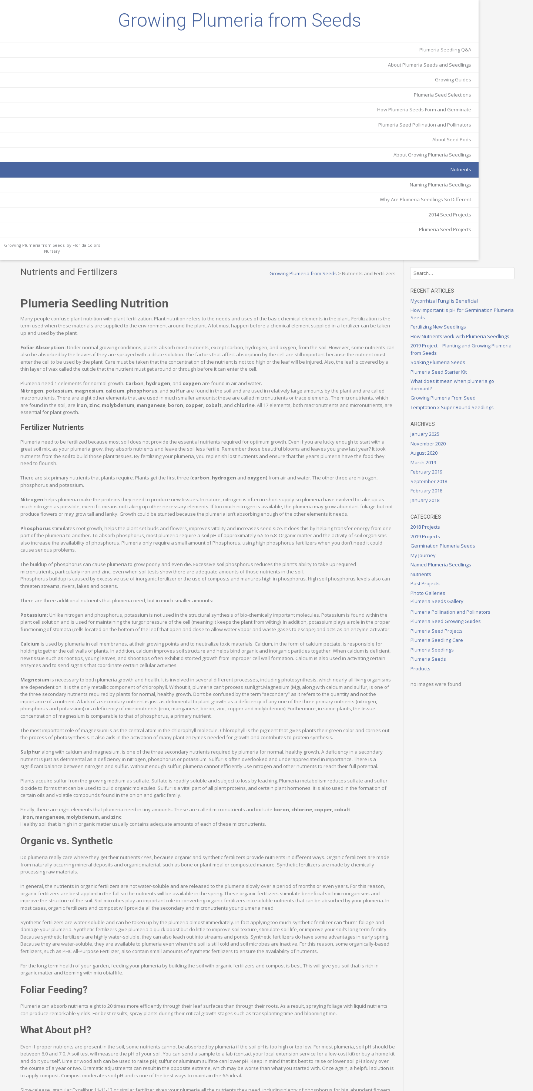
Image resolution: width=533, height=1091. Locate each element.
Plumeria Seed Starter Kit (461, 119)
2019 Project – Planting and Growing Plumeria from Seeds (473, 97)
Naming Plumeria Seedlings (65, 254)
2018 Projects (448, 274)
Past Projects (447, 330)
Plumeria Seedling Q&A (70, 105)
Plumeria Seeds (451, 406)
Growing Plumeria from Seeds (52, 48)
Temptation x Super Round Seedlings (474, 154)
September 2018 (451, 228)
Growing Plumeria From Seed (465, 145)
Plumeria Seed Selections (67, 150)
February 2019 (449, 219)
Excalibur (291, 964)
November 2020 (450, 191)
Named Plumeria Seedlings (463, 312)
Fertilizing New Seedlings (461, 67)
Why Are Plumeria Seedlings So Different (61, 273)
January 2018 (447, 247)
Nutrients (86, 239)
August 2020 (446, 200)
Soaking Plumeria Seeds (460, 109)
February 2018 (449, 238)
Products (443, 416)
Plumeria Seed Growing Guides (468, 368)
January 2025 (447, 181)
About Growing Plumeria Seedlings (57, 224)
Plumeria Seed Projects (70, 306)
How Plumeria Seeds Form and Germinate (61, 169)
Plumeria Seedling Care (459, 387)
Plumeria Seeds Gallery (459, 348)
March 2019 (446, 209)
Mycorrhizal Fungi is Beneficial (466, 40)
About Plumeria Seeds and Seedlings (54, 120)
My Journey (445, 302)
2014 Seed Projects (75, 291)
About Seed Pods (76, 209)
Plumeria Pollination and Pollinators (473, 359)
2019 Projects (448, 283)
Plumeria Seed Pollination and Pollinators (62, 191)
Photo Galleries (450, 340)
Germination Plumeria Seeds (465, 293)
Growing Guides (78, 135)
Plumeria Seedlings (454, 397)
